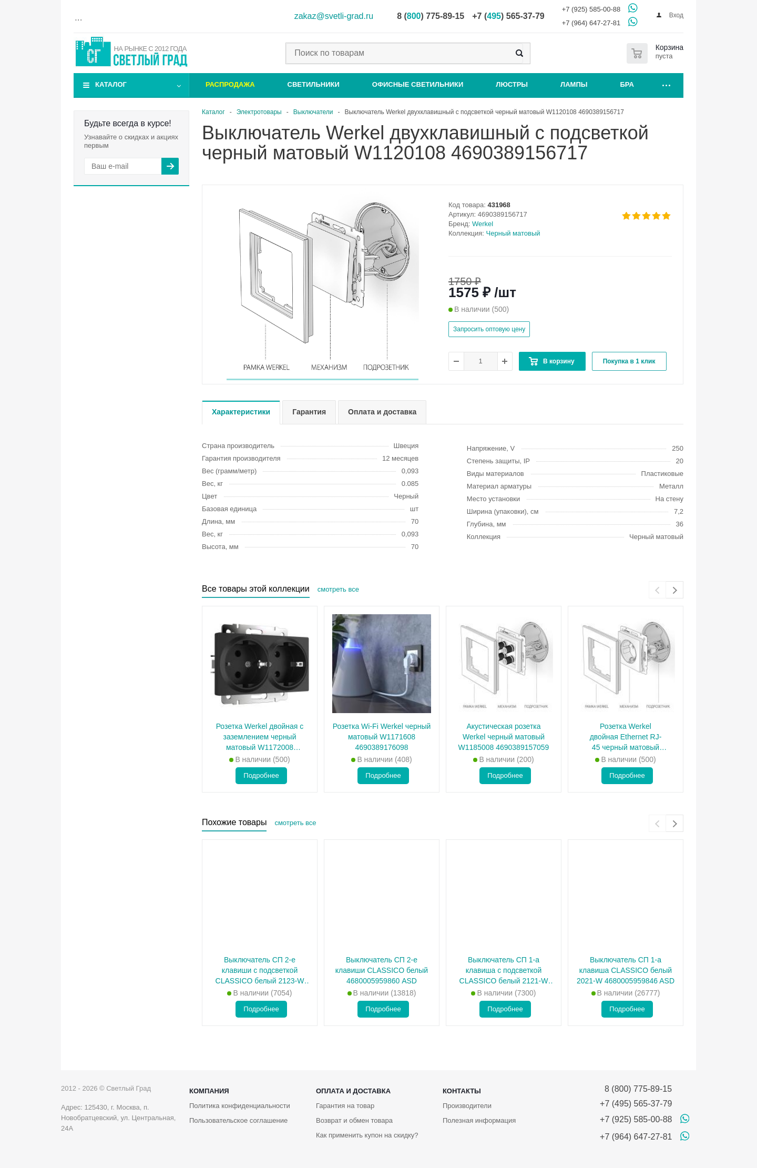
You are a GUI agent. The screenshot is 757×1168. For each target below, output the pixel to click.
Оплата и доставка (353, 1091)
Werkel (482, 224)
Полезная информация (479, 1120)
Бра (627, 84)
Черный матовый (513, 233)
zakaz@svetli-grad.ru (334, 16)
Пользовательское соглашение (238, 1120)
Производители (467, 1106)
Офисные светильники (418, 84)
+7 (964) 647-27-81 (591, 23)
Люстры (512, 84)
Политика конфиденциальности (239, 1106)
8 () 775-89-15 (430, 16)
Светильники (314, 84)
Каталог (111, 84)
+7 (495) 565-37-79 (636, 1103)
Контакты (462, 1091)
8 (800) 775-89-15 (636, 1088)
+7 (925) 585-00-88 (591, 9)
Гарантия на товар (345, 1106)
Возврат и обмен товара (354, 1120)
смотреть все (338, 589)
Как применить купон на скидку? (367, 1135)
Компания (209, 1091)
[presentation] (657, 589)
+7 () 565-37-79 (508, 16)
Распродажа (230, 84)
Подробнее (261, 775)
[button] (322, 379)
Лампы (573, 84)
